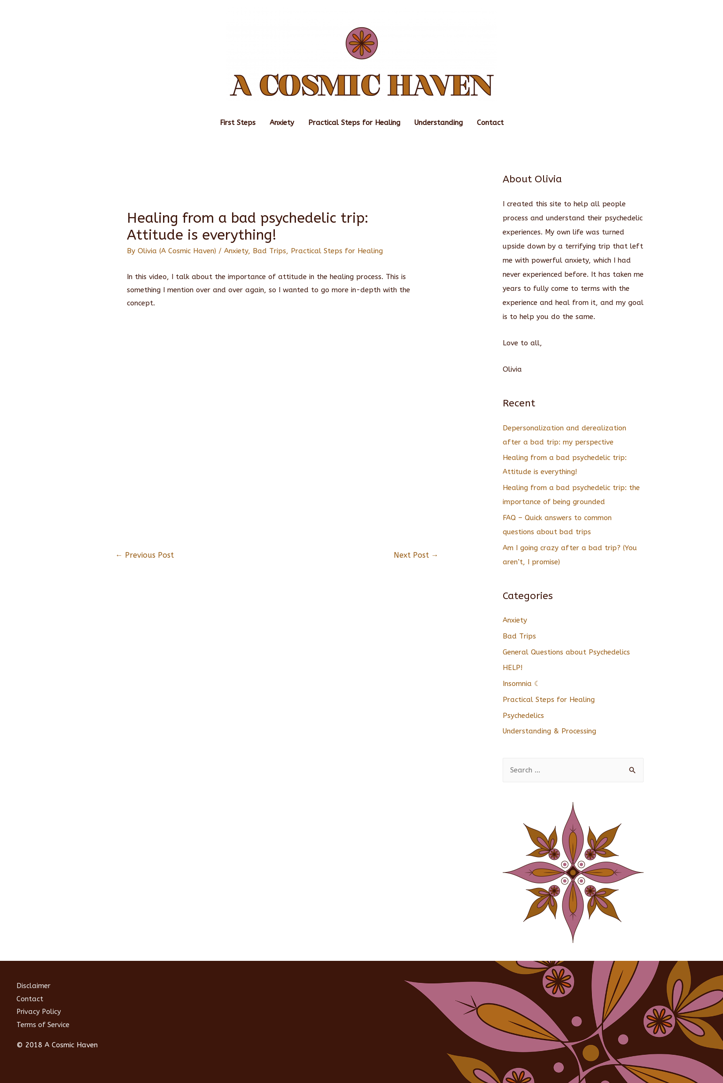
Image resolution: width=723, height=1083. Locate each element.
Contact (490, 122)
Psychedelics (523, 715)
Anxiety (282, 122)
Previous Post (144, 555)
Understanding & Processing (549, 731)
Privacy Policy (39, 1011)
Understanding (438, 122)
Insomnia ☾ (521, 683)
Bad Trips (269, 251)
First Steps (238, 122)
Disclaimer (33, 986)
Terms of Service (43, 1025)
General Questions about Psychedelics (566, 652)
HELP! (512, 667)
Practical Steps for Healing (354, 122)
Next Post (416, 555)
